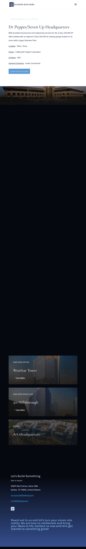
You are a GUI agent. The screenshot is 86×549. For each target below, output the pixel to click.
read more (20, 378)
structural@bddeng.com (22, 495)
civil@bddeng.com (19, 501)
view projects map (19, 71)
